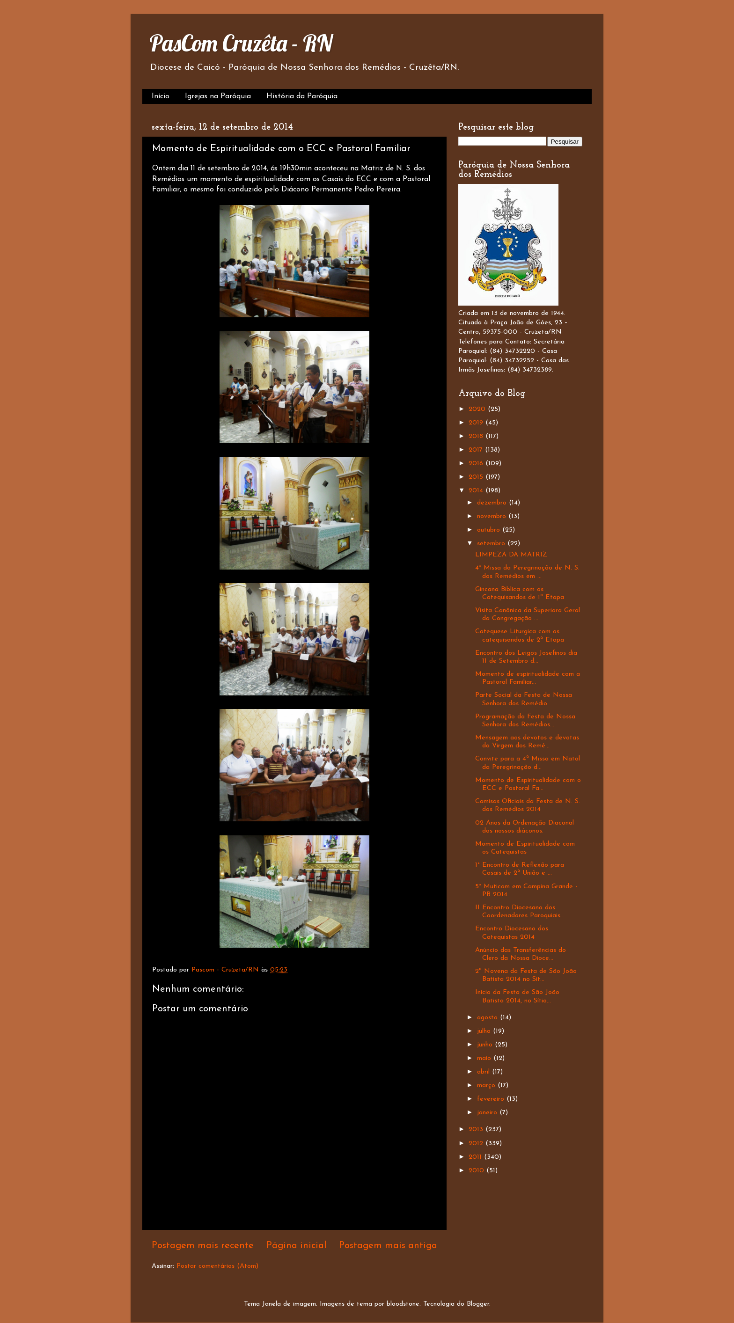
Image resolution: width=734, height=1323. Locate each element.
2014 (477, 490)
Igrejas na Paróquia (218, 96)
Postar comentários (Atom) (217, 1266)
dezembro (493, 502)
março (487, 1085)
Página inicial (296, 1245)
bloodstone (403, 1304)
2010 (477, 1170)
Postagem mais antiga (388, 1245)
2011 (476, 1157)
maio (485, 1058)
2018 (477, 436)
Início (160, 96)
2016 (477, 463)
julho (485, 1031)
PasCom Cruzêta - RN (240, 43)
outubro (489, 530)
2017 (477, 449)
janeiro (488, 1112)
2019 (477, 422)
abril (484, 1071)
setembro (492, 543)
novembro (492, 516)
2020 (478, 409)
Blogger (478, 1304)
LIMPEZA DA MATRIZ (511, 554)
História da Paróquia (302, 96)
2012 (477, 1143)
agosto (488, 1017)
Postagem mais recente (203, 1245)
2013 (477, 1129)
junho (486, 1044)
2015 (477, 477)
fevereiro (491, 1099)
